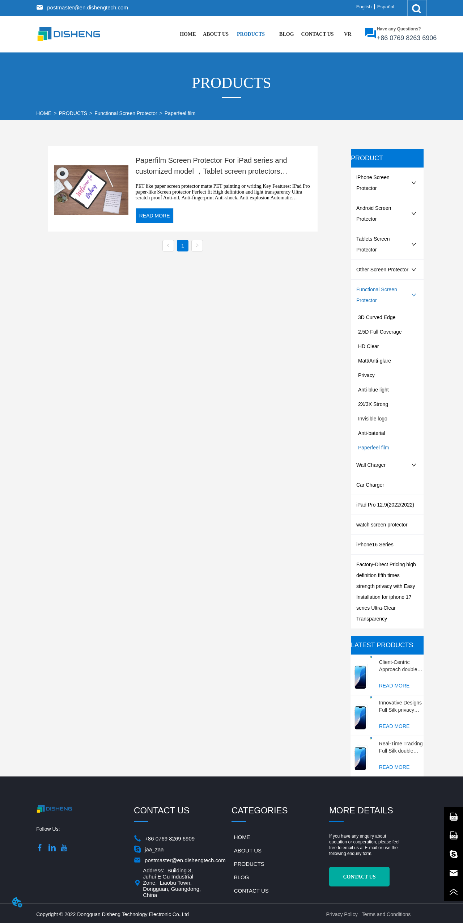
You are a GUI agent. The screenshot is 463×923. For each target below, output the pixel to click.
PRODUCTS (73, 113)
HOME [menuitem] (188, 34)
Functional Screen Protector (125, 113)
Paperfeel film (180, 113)
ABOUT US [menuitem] (216, 34)
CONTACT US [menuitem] (317, 34)
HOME (43, 113)
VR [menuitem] (347, 34)
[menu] (268, 34)
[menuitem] (251, 34)
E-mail (371, 847)
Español (385, 6)
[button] (251, 34)
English (364, 6)
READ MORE (154, 216)
